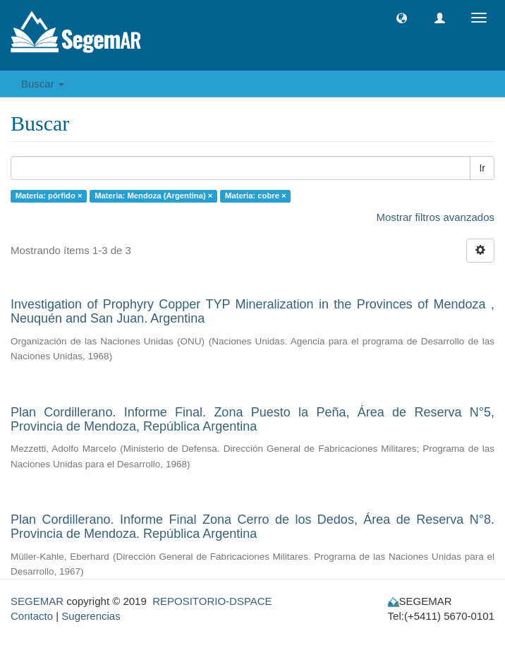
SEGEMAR (37, 601)
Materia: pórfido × (49, 195)
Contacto (32, 616)
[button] (402, 18)
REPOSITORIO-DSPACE (212, 601)
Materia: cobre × (255, 195)
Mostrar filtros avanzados (435, 217)
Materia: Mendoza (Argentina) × (153, 195)
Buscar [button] (42, 84)
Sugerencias (90, 616)
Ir (482, 168)
